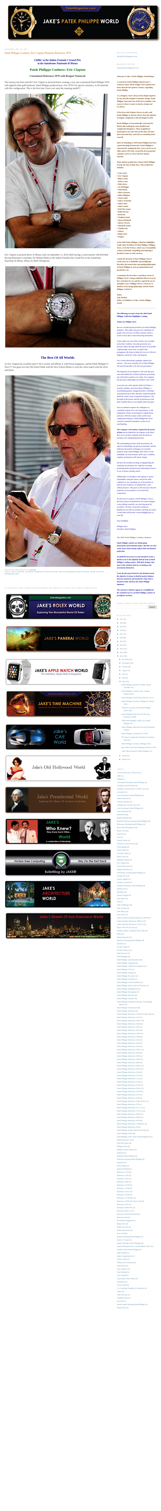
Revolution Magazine (125, 1220)
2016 (122, 638)
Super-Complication (124, 1256)
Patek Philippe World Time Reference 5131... (138, 698)
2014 (122, 645)
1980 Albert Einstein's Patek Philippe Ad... (137, 751)
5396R (119, 779)
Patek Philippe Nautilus (125, 998)
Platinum (120, 1153)
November (126, 663)
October (125, 667)
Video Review (122, 1295)
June (124, 678)
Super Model (121, 1253)
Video (119, 1291)
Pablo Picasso (122, 953)
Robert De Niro (122, 1227)
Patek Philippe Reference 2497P (129, 1033)
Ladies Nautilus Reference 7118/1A (130, 924)
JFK (118, 902)
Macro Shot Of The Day (126, 927)
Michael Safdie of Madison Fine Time (131, 931)
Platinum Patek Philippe (126, 1156)
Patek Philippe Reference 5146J (128, 1085)
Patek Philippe (122, 956)
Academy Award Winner (126, 785)
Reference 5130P (123, 1188)
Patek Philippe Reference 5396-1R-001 (131, 1101)
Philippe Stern (122, 1146)
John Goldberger (123, 905)
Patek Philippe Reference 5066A (129, 1066)
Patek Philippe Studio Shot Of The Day (131, 1130)
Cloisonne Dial (122, 853)
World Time (121, 1308)
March (124, 759)
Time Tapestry (122, 1269)
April (124, 756)
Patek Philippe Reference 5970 (128, 1120)
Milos (119, 934)
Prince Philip (121, 1166)
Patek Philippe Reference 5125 (128, 1075)
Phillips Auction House (125, 1149)
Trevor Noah (121, 1285)
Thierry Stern (122, 1259)
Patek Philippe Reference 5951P (129, 1114)
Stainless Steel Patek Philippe (128, 1249)
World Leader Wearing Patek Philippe (131, 1304)
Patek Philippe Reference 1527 (128, 1017)
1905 (119, 776)
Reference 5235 (122, 1204)
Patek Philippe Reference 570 (128, 1104)
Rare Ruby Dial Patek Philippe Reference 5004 (139, 747)
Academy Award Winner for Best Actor (131, 789)
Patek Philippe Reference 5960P (129, 1117)
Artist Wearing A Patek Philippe (128, 808)
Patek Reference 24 (124, 1140)
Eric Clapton (18, 572)
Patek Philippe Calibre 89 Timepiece (130, 966)
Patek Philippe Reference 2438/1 (129, 1020)
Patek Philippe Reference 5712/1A (129, 1111)
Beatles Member (123, 818)
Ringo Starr (121, 1224)
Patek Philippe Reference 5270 (128, 1095)
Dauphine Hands (123, 860)
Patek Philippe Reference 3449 (128, 1043)
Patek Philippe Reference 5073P (129, 1069)
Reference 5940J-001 (125, 1207)
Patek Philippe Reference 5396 (128, 1098)
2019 (122, 626)
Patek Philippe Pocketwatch (127, 1008)
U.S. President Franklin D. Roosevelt (130, 1288)
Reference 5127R (123, 1185)
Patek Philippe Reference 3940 (128, 1053)
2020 (122, 623)
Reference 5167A (123, 1191)
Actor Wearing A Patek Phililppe (129, 795)
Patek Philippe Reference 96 (127, 1127)
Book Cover (121, 831)
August (125, 670)
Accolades (120, 792)
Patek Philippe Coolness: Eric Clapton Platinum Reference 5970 (38, 53)
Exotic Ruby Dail (123, 866)
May (124, 681)
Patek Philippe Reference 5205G (129, 1088)
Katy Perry (121, 914)
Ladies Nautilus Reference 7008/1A (130, 921)
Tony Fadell (121, 1275)
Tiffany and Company (125, 1262)
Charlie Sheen (122, 840)
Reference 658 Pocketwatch (127, 1214)
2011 (122, 656)
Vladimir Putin (122, 1298)
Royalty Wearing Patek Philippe (128, 1237)
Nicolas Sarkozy (123, 950)
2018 (122, 630)
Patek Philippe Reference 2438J (128, 1024)
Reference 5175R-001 (125, 1198)
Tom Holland (122, 1272)
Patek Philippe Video (124, 1133)
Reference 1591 (122, 1179)
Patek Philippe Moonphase (127, 992)
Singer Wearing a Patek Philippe (129, 1243)
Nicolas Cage (122, 947)
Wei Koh (120, 1301)
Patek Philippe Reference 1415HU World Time (134, 1014)
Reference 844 (122, 1217)
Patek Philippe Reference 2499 (128, 1037)
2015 (122, 641)
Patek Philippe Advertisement (128, 960)
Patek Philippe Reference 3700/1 (129, 1050)
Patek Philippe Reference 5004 (128, 1062)
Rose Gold (121, 1233)
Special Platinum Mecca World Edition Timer (133, 1246)
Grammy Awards (123, 882)
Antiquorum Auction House (127, 805)
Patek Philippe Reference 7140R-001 (130, 1124)
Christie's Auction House (126, 844)
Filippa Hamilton (123, 869)
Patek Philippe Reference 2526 (128, 1040)
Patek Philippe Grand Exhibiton (128, 982)
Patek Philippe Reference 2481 (128, 1027)
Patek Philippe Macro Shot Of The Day (131, 985)
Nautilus (120, 943)
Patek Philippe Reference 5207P (129, 1091)
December (126, 659)
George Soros (122, 876)
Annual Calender (123, 802)
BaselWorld (121, 814)
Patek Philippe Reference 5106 (128, 1072)
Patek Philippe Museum (125, 995)
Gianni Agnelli (122, 879)
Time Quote (121, 1266)
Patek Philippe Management (127, 989)
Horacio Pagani (122, 895)
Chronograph (122, 847)
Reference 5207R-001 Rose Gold (129, 1201)
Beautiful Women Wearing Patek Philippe (132, 821)
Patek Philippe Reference (126, 1011)
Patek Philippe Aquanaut (126, 963)
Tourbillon (121, 1282)
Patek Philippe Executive (126, 976)
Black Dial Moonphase (125, 827)
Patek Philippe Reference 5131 (128, 1078)
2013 (122, 649)
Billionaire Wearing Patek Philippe (129, 824)
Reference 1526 (122, 1175)
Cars (118, 837)
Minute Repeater (123, 937)
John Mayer (121, 911)
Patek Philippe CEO (124, 969)
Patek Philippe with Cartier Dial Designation (133, 1137)
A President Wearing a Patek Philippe (130, 782)
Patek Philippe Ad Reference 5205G (135, 733)
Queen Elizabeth (123, 1169)
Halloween (121, 889)
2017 (122, 634)
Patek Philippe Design (125, 973)
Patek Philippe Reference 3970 (128, 1056)
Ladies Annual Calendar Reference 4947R (132, 918)
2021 (122, 619)
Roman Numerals (123, 1230)
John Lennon (121, 908)
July (123, 674)
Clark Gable (121, 850)
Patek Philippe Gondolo (125, 979)
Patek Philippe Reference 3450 (128, 1046)
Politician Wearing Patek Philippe (129, 1159)
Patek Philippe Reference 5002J (128, 1059)
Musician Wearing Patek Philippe (74, 572)
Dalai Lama (121, 856)
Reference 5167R (123, 1195)
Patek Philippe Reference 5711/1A (129, 1108)
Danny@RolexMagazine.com (128, 68)
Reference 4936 (122, 1182)
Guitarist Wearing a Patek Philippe (41, 572)
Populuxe (120, 1162)
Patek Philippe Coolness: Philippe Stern (136, 744)
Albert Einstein (122, 798)
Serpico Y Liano (123, 1240)
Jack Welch (121, 898)
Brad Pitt (120, 834)
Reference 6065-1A (124, 1211)
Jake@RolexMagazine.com (127, 56)
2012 (122, 652)
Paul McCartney (123, 1143)
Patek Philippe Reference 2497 (128, 1030)
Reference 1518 (122, 1172)
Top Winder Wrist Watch (126, 1279)
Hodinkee (120, 892)
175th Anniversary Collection (128, 773)
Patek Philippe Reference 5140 (128, 1082)
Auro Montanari (123, 811)
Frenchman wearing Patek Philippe (130, 873)
